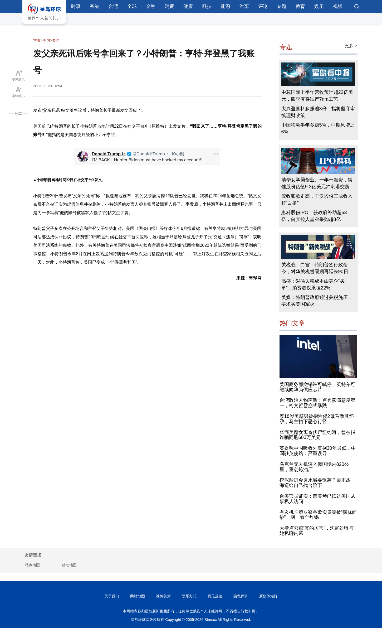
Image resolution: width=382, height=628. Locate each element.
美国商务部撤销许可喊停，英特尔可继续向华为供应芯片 (317, 387)
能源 (225, 6)
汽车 (244, 6)
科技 (207, 6)
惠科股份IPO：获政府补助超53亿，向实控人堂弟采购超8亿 (314, 216)
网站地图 (137, 596)
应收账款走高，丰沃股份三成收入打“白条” (316, 200)
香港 (94, 6)
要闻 (56, 40)
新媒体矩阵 (268, 596)
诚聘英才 (163, 596)
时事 (76, 6)
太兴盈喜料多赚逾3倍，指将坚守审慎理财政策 (318, 112)
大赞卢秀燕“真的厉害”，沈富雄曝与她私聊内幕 (317, 530)
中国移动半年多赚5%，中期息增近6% (318, 128)
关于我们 (111, 596)
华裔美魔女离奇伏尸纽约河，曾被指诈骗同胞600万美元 (317, 435)
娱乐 (319, 6)
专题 (281, 6)
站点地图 (32, 565)
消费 (169, 6)
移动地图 (69, 565)
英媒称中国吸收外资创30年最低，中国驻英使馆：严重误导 (318, 451)
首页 (37, 40)
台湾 (113, 6)
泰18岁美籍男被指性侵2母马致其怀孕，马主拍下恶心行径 (317, 419)
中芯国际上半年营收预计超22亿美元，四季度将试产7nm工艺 (317, 96)
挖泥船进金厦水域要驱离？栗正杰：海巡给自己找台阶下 (317, 482)
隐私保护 (240, 596)
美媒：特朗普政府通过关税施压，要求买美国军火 (316, 301)
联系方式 (189, 596)
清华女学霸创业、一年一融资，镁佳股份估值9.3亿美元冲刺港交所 (316, 183)
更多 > (351, 46)
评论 (263, 6)
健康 (188, 6)
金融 (150, 6)
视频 (337, 6)
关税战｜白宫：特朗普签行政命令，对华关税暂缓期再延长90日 (314, 268)
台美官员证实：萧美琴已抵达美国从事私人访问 (317, 499)
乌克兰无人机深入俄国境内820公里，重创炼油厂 (314, 467)
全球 (132, 6)
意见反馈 (215, 596)
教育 (300, 6)
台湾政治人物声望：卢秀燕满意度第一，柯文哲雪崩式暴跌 (317, 403)
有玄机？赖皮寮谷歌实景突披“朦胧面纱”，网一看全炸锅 (318, 515)
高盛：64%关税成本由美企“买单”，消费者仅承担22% (313, 284)
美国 (46, 40)
